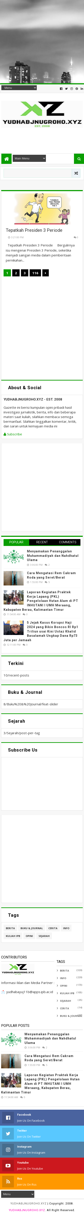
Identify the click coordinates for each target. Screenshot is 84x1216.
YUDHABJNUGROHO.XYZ (28, 1203)
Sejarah (44, 936)
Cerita (52, 928)
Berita (10, 928)
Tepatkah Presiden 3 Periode (34, 230)
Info (66, 928)
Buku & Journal (31, 928)
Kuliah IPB (13, 936)
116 (35, 273)
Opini (29, 936)
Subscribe (13, 434)
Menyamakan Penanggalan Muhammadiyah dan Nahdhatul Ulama (53, 555)
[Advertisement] (42, 41)
